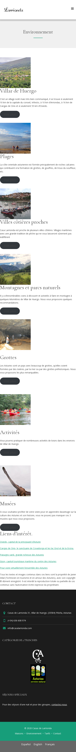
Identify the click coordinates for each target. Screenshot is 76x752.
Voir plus (10, 114)
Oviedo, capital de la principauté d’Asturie (20, 541)
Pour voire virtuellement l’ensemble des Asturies (24, 567)
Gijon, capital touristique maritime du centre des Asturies (28, 561)
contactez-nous (59, 704)
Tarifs (47, 733)
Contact (57, 733)
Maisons (19, 733)
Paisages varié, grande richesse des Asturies (22, 554)
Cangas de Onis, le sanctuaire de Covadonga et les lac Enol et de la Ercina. (37, 548)
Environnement (33, 733)
